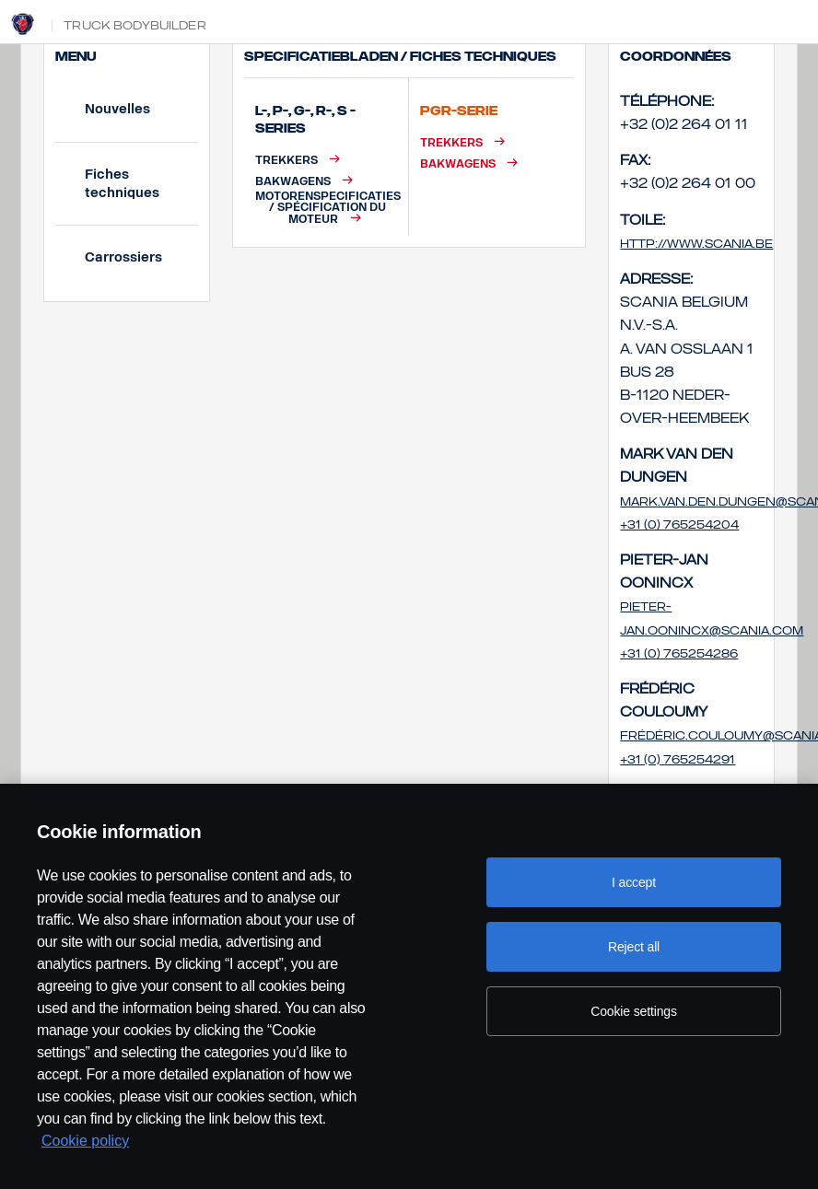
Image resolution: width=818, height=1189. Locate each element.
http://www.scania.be (696, 244)
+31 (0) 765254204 (679, 525)
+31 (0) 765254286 (679, 653)
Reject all (634, 946)
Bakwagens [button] (293, 181)
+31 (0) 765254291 (677, 759)
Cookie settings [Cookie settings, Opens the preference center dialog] (633, 1011)
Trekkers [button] (286, 160)
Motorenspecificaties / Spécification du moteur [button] (328, 208)
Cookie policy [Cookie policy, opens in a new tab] (85, 1140)
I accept (634, 882)
